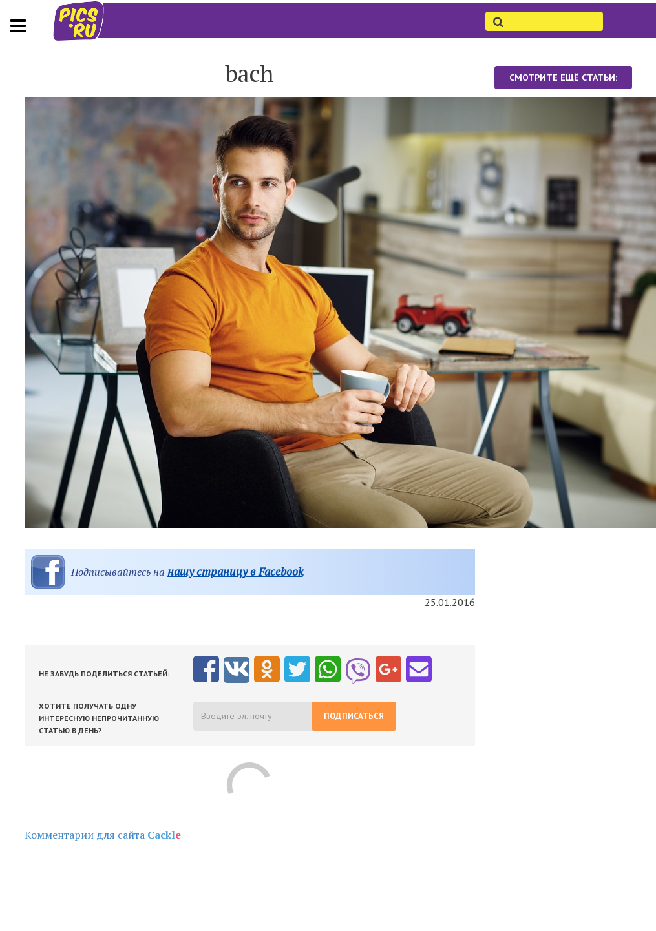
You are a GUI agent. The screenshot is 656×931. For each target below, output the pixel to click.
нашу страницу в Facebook (235, 571)
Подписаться (354, 716)
